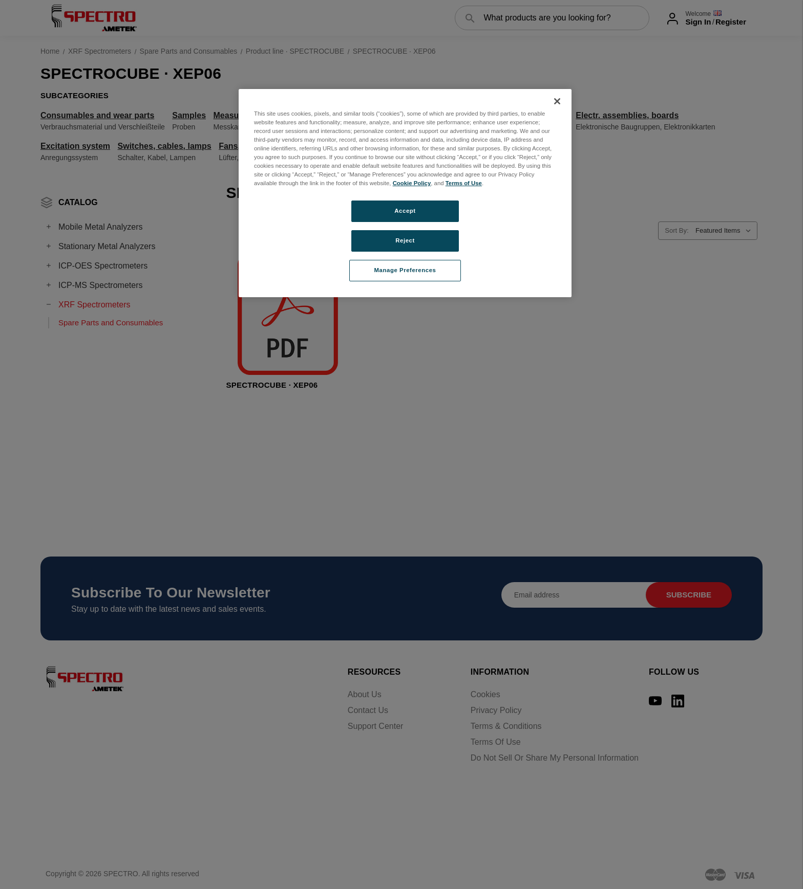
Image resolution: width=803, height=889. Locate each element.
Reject (405, 240)
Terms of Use (464, 183)
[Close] (557, 101)
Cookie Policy (412, 183)
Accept (404, 211)
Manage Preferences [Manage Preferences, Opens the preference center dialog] (405, 270)
